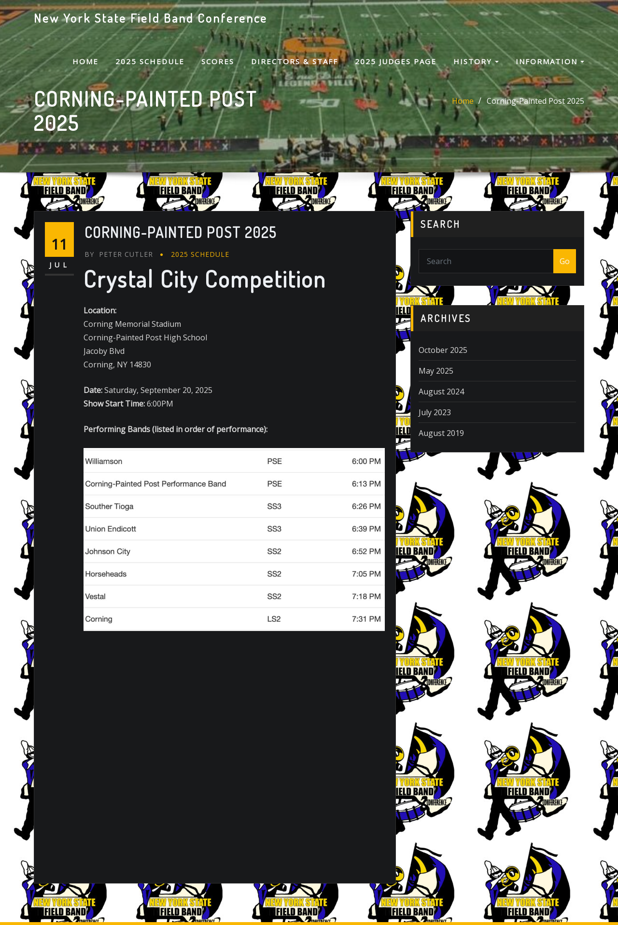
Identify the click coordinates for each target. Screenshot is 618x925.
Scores (217, 61)
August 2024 (441, 391)
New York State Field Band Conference (150, 18)
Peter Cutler (118, 254)
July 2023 (435, 412)
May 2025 (436, 370)
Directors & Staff (294, 61)
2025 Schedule (149, 61)
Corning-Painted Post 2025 (535, 101)
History (476, 61)
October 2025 (443, 350)
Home (85, 61)
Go (565, 261)
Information (550, 61)
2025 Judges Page (395, 61)
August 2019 (441, 433)
